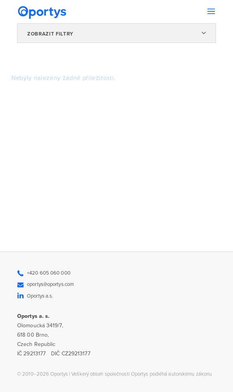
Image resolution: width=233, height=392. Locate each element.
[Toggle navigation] (211, 11)
